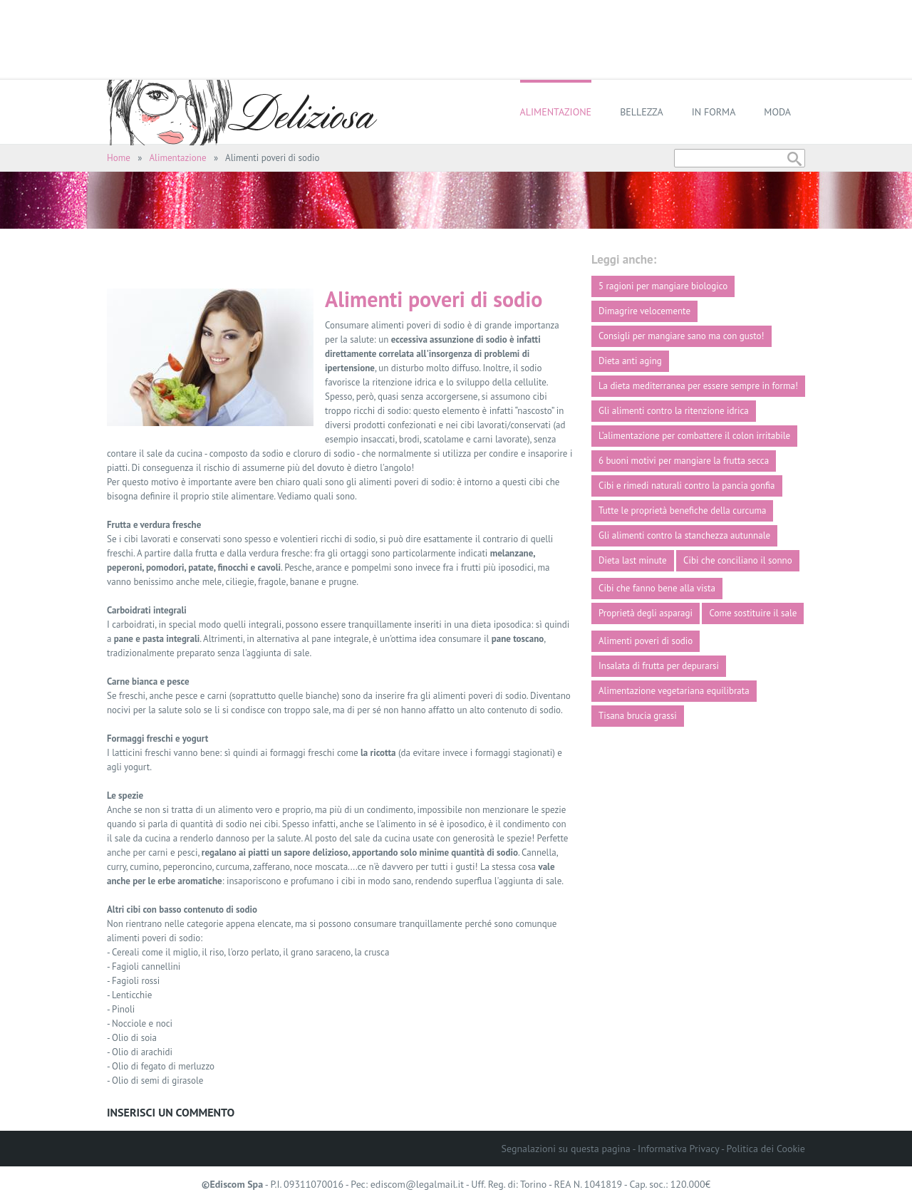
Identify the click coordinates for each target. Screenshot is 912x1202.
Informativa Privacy (678, 1148)
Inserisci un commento (170, 1112)
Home (118, 158)
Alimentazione (556, 111)
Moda (777, 111)
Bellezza (641, 111)
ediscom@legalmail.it (417, 1184)
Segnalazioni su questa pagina (566, 1148)
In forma (714, 111)
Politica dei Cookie (766, 1148)
